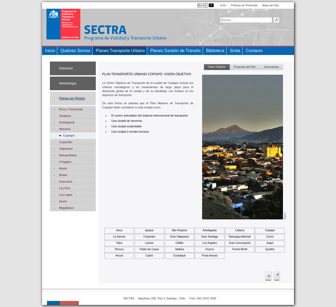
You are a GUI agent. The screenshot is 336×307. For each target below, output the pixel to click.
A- (205, 5)
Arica (119, 230)
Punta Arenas (210, 255)
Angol (270, 242)
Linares (149, 242)
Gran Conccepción (240, 242)
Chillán (179, 242)
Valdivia (179, 249)
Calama (239, 230)
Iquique (149, 230)
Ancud (119, 255)
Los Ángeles (209, 242)
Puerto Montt (239, 249)
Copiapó (270, 230)
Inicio (223, 5)
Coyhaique (179, 255)
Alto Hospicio (179, 230)
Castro (149, 255)
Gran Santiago (209, 236)
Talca (119, 242)
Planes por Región (72, 98)
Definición (66, 68)
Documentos (271, 67)
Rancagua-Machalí (240, 236)
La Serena (119, 236)
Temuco (119, 249)
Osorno (209, 249)
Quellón (269, 249)
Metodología (67, 83)
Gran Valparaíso (179, 236)
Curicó (270, 236)
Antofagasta (210, 230)
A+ (200, 5)
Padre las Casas (149, 249)
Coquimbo (149, 236)
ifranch (285, 216)
